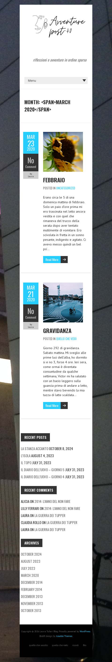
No (30, 160)
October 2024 (31, 554)
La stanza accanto (34, 448)
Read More (51, 259)
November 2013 (32, 603)
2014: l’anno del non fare (52, 501)
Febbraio (54, 180)
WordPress (85, 631)
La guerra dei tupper (49, 515)
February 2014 (31, 589)
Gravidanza (57, 330)
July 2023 (28, 568)
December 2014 (32, 582)
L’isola (25, 455)
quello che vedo (66, 338)
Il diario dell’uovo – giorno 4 (42, 476)
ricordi (75, 645)
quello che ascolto (38, 645)
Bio (84, 645)
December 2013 (32, 596)
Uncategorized (65, 188)
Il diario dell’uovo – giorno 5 (42, 469)
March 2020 (30, 575)
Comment (30, 166)
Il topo (26, 462)
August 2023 (30, 561)
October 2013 (31, 610)
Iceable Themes (64, 636)
